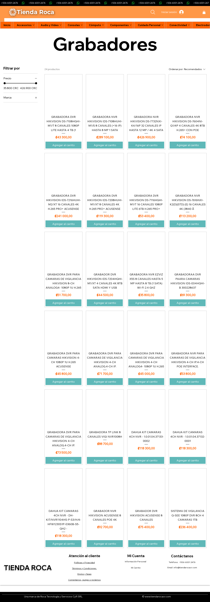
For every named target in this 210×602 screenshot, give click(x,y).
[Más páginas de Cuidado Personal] (162, 25)
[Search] (153, 12)
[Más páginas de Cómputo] (103, 25)
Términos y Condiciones (84, 568)
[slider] (5, 83)
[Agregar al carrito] (63, 145)
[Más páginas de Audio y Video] (60, 25)
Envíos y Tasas (84, 574)
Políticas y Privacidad (84, 562)
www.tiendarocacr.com (158, 596)
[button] (204, 12)
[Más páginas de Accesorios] (33, 25)
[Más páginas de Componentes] (131, 25)
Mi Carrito (136, 567)
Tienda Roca (28, 567)
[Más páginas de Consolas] (82, 25)
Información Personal (136, 561)
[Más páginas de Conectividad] (189, 25)
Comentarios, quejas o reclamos (84, 580)
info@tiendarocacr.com (185, 567)
